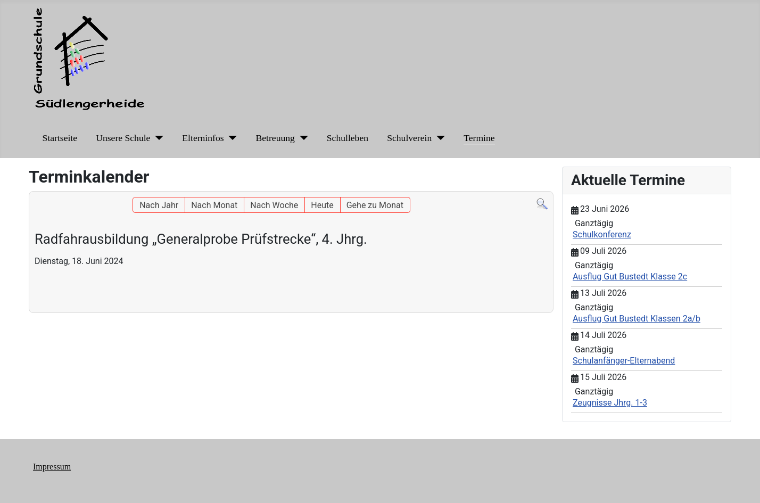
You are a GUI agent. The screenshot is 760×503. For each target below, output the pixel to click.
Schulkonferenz (602, 234)
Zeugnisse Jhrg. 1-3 (610, 403)
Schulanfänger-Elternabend (624, 361)
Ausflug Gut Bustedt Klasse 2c (630, 276)
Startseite (60, 138)
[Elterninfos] (230, 138)
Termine (479, 138)
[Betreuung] (301, 138)
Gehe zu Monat (374, 205)
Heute (322, 205)
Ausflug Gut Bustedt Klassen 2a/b (636, 319)
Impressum (52, 466)
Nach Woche (274, 205)
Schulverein (409, 138)
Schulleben (347, 138)
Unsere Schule (123, 138)
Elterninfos (203, 138)
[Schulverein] (438, 138)
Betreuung (275, 138)
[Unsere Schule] (156, 138)
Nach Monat (214, 205)
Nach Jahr (158, 205)
